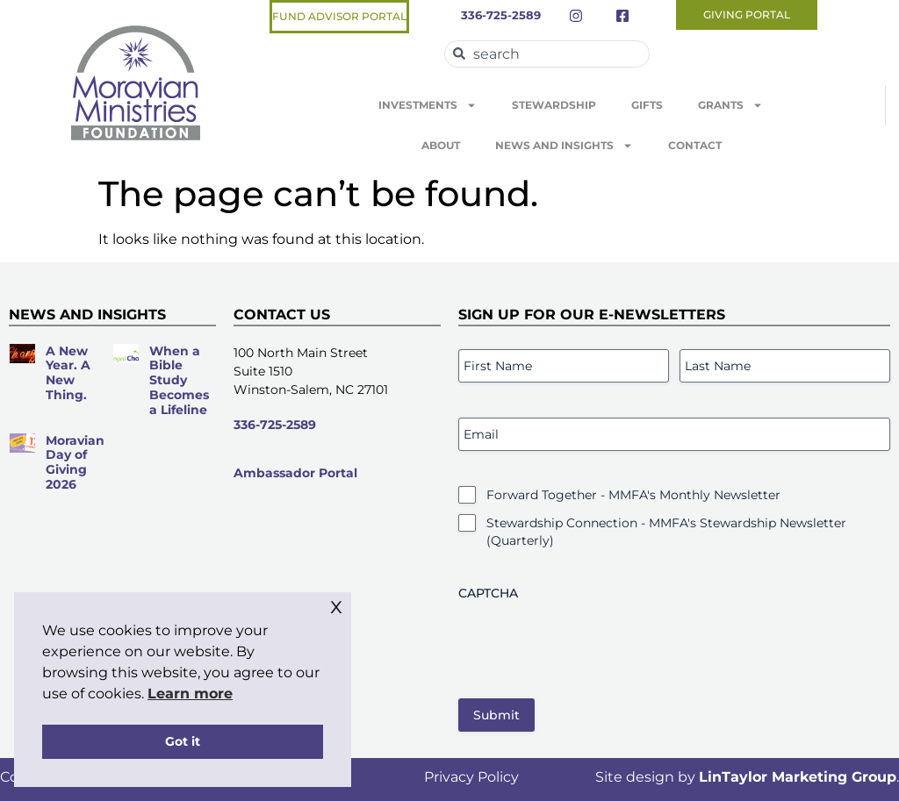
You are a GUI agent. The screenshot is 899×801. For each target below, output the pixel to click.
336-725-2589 (275, 425)
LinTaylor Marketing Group (797, 777)
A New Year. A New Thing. (68, 373)
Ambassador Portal (295, 473)
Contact (695, 145)
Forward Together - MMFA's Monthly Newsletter (633, 495)
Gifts (647, 104)
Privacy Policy (471, 777)
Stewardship (554, 104)
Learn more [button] (190, 693)
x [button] (336, 605)
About (440, 145)
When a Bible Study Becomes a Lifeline (179, 380)
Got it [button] (182, 741)
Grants (730, 105)
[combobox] (547, 54)
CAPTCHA (488, 593)
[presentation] (591, 643)
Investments (427, 105)
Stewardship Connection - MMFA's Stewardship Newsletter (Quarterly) (666, 531)
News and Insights (564, 146)
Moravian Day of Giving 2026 (75, 462)
